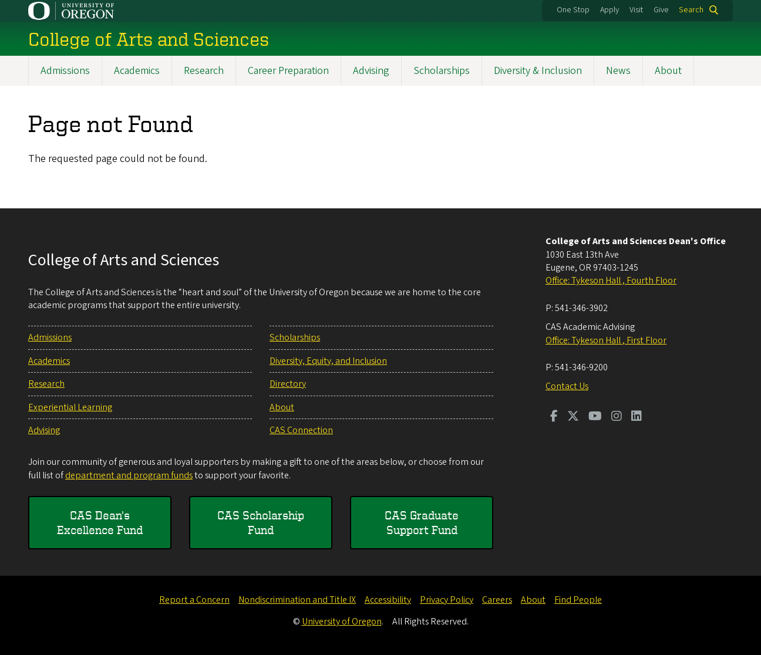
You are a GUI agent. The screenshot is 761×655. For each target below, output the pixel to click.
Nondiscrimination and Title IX (297, 599)
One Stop (573, 10)
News (618, 70)
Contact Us (567, 386)
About (668, 70)
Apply (609, 10)
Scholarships (441, 70)
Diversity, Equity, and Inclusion (328, 360)
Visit (636, 10)
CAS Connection (301, 430)
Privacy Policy (446, 599)
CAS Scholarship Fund (260, 522)
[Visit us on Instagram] (617, 417)
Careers (497, 599)
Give (661, 10)
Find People (578, 599)
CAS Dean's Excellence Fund (100, 522)
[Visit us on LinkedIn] (636, 417)
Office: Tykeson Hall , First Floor (606, 340)
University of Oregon (342, 621)
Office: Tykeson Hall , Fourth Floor (611, 280)
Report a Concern (194, 599)
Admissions (65, 70)
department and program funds (129, 475)
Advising (371, 70)
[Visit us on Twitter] (573, 417)
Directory (288, 383)
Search (691, 10)
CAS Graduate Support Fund (422, 522)
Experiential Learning (70, 407)
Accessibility (388, 599)
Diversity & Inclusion (538, 70)
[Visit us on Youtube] (595, 417)
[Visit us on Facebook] (554, 417)
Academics (137, 70)
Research (204, 70)
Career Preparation (288, 70)
